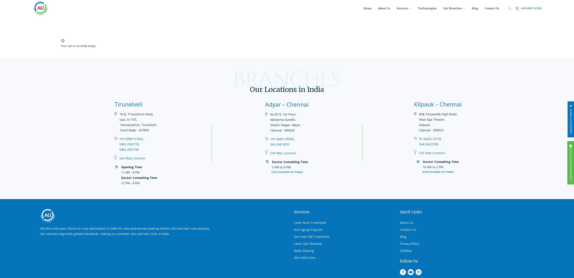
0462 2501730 (129, 150)
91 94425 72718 (430, 139)
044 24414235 (279, 144)
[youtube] (411, 272)
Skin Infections (304, 258)
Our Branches (454, 8)
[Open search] (509, 8)
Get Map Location (132, 158)
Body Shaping (304, 251)
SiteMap (406, 251)
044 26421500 (428, 144)
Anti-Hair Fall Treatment (311, 237)
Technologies (427, 8)
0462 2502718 (129, 144)
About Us (384, 8)
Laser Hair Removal (308, 244)
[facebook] (403, 272)
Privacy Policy (409, 244)
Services (404, 8)
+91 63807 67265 (131, 139)
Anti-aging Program (308, 230)
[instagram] (419, 272)
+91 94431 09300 (282, 139)
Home (367, 8)
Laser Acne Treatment (310, 223)
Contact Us (492, 8)
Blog (475, 8)
